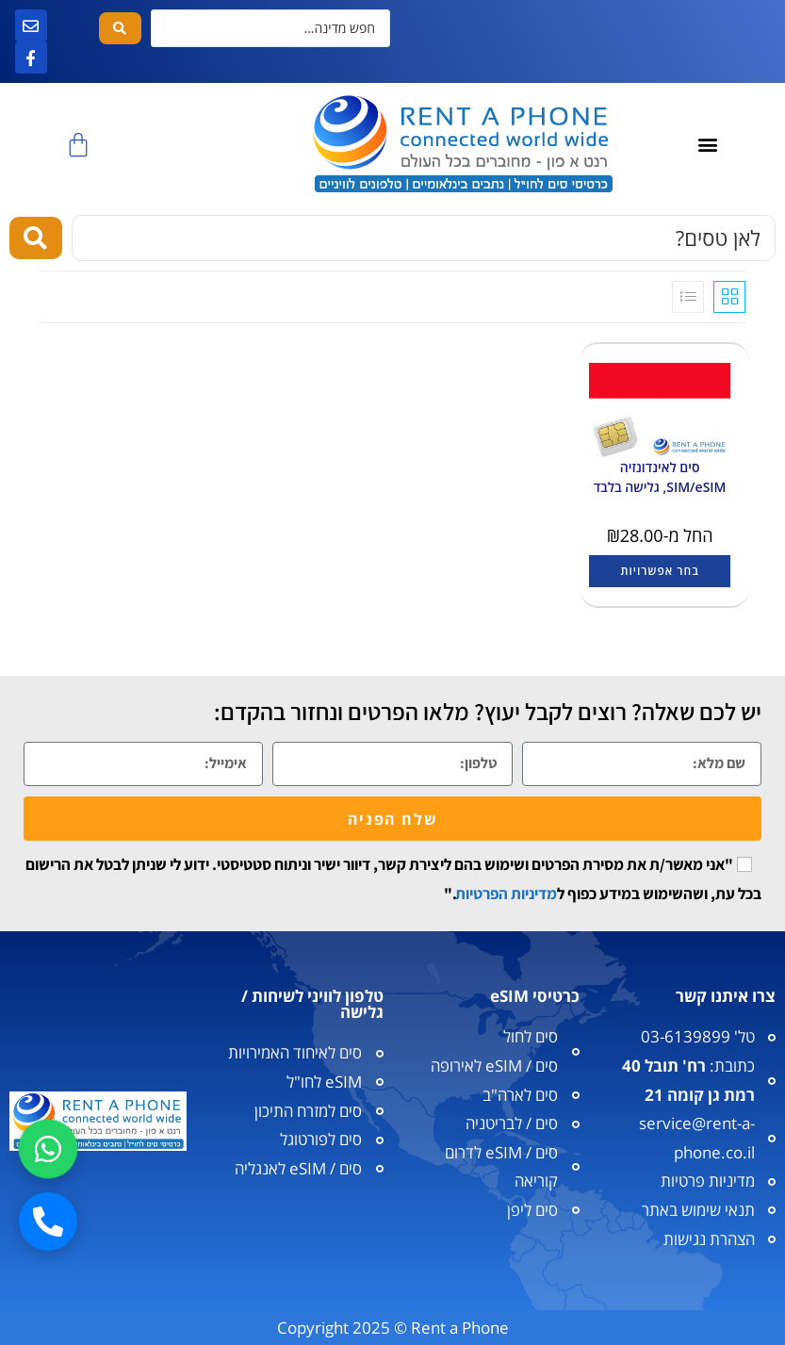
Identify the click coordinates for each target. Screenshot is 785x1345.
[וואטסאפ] (48, 1149)
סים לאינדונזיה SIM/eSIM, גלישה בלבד (660, 477)
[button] (708, 144)
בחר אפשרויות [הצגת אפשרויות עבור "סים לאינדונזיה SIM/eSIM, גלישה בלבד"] (659, 571)
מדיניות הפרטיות (506, 893)
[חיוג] (48, 1221)
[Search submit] (120, 28)
